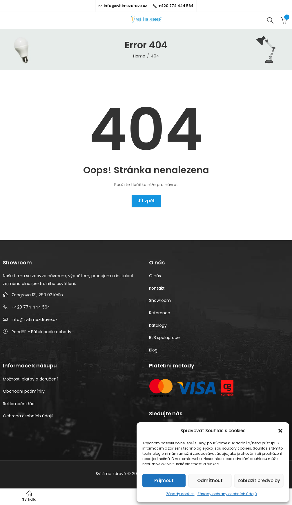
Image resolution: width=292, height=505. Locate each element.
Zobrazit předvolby (258, 480)
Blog (153, 350)
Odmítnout (210, 480)
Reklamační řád (19, 404)
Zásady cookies (180, 493)
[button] (280, 431)
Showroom (160, 300)
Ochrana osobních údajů (28, 416)
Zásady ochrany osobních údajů (227, 493)
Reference (159, 313)
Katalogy (158, 325)
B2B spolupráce (164, 337)
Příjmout (164, 480)
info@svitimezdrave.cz (34, 319)
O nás (155, 276)
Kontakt (157, 288)
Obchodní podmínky (24, 391)
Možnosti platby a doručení (30, 379)
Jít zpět (146, 201)
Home (139, 56)
